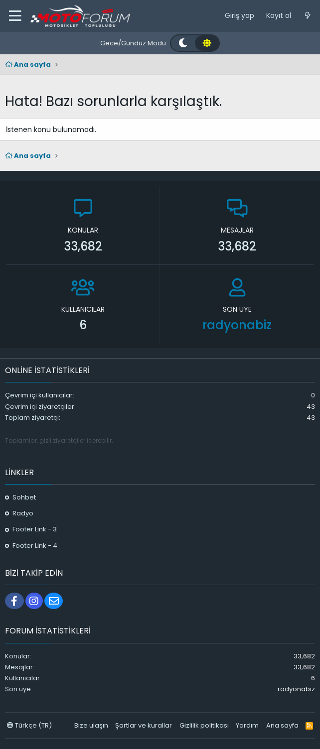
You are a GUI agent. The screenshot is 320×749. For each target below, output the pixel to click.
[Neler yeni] (307, 15)
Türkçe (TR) (29, 725)
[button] (15, 16)
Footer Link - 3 (34, 529)
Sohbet (24, 497)
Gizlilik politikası (204, 725)
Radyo (22, 513)
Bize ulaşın (91, 725)
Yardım (247, 725)
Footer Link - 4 (34, 545)
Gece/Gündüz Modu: (133, 43)
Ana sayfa (282, 725)
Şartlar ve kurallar (143, 725)
